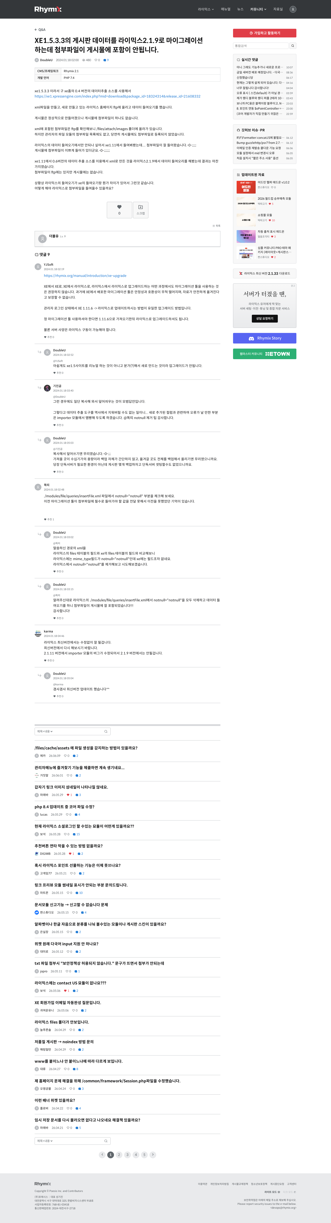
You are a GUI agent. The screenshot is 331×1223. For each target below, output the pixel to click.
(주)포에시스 (41, 1196)
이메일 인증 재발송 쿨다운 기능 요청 (259, 148)
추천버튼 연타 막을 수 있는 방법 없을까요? (69, 846)
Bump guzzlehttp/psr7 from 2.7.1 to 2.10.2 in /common (274, 143)
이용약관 (202, 1184)
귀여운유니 (47, 1010)
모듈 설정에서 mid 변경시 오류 (256, 153)
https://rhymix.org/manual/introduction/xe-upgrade (85, 275)
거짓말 (44, 775)
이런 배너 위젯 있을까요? (55, 1100)
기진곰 (57, 386)
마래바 (44, 795)
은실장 (44, 932)
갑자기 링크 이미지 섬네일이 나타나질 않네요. (71, 787)
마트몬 (44, 893)
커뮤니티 (258, 9)
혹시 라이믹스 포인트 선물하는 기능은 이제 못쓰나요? (78, 865)
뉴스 (240, 9)
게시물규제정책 (240, 1184)
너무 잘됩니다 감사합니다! (253, 88)
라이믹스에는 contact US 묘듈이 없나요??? (70, 983)
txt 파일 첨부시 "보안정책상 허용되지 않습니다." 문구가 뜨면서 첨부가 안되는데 (99, 963)
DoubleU (46, 60)
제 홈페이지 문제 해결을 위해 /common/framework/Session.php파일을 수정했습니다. (107, 1081)
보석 (43, 834)
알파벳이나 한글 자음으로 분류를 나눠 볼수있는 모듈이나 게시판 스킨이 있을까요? (100, 924)
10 (79, 893)
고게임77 (46, 873)
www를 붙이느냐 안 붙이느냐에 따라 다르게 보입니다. (79, 1061)
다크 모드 (289, 1192)
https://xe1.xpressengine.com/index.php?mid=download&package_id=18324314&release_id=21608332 (118, 96)
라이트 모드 (272, 1192)
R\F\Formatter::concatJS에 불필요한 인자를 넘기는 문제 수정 (275, 138)
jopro (43, 971)
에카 (43, 756)
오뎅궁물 (45, 1089)
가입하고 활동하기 (264, 33)
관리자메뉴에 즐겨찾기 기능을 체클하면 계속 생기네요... (80, 767)
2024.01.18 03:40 (63, 390)
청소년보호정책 (259, 1184)
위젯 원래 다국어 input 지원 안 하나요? (66, 944)
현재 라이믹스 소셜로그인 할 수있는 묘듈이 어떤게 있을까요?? (84, 826)
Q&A (40, 29)
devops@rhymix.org (283, 1207)
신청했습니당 (245, 78)
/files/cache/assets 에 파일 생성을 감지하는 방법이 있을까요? (86, 748)
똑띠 (46, 485)
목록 (216, 225)
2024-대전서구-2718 (63, 1208)
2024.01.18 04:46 (54, 636)
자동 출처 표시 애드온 (271, 232)
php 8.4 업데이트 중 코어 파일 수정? (64, 807)
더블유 (54, 236)
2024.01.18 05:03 (63, 442)
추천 (49, 337)
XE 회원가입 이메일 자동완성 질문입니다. (68, 1002)
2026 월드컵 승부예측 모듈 (274, 199)
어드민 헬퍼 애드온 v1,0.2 (273, 182)
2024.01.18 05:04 (63, 678)
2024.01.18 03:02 (63, 537)
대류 (43, 1069)
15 (76, 834)
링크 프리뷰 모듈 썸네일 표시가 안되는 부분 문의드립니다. (81, 885)
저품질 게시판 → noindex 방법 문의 (64, 1042)
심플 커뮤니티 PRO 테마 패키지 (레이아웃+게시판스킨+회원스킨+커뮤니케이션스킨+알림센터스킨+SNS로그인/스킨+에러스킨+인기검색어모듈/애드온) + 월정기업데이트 (275, 250)
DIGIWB (45, 854)
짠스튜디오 (47, 912)
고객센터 (291, 1184)
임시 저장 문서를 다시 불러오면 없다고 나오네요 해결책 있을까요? (87, 1120)
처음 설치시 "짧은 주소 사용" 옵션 (257, 158)
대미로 (44, 952)
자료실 (278, 9)
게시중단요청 (277, 1184)
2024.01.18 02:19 (54, 269)
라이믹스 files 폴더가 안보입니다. (62, 1022)
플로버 (44, 1108)
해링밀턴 (45, 1049)
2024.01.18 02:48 (54, 489)
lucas (43, 814)
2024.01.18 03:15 (63, 589)
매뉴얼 (226, 9)
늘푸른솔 (45, 1030)
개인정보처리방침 (219, 1184)
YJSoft (48, 265)
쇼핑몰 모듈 (265, 215)
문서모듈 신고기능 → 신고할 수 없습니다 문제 (71, 905)
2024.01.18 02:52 (63, 354)
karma (48, 631)
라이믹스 (206, 9)
